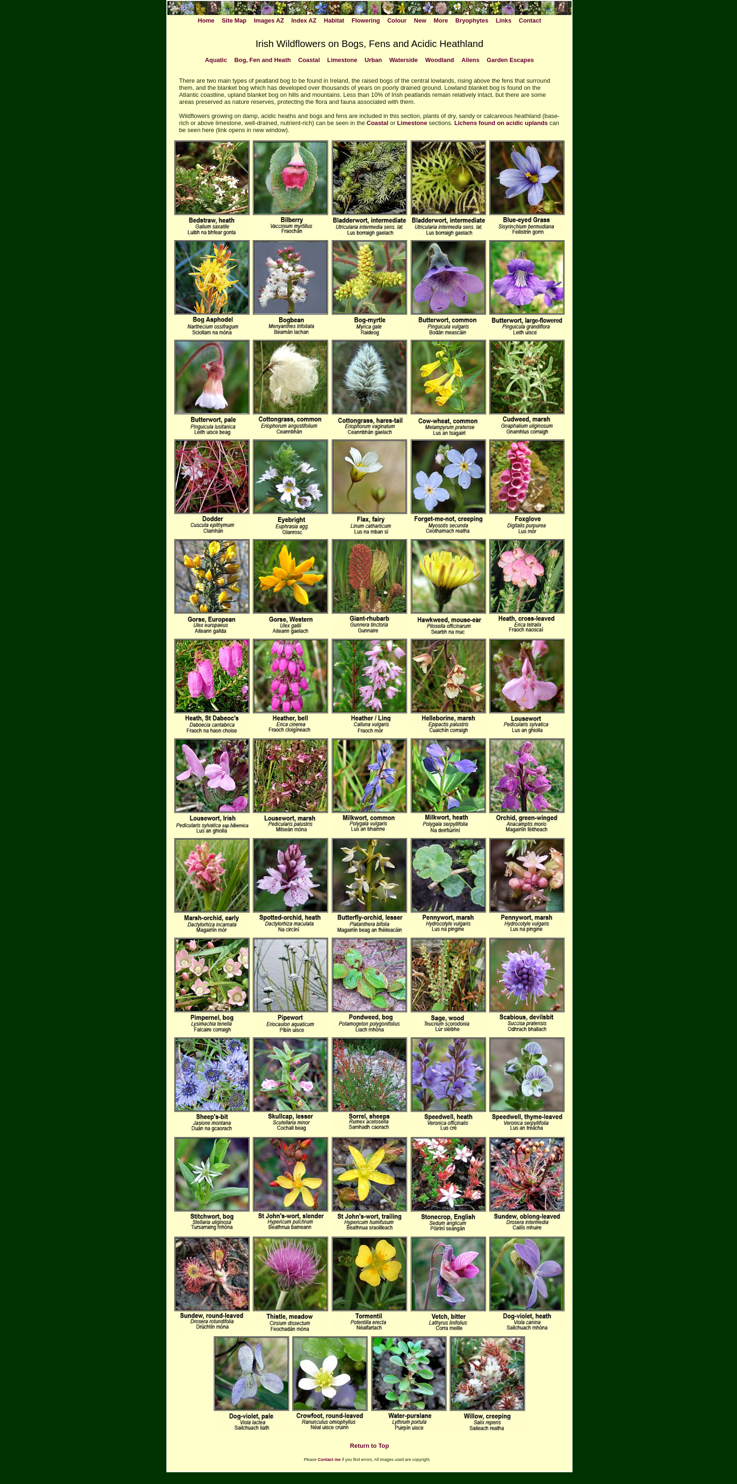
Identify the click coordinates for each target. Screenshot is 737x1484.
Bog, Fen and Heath (263, 59)
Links (503, 20)
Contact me (329, 1459)
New (420, 20)
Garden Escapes (510, 59)
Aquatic (216, 59)
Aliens (470, 59)
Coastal (309, 59)
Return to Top (369, 1445)
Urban (373, 59)
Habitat (334, 20)
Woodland (439, 59)
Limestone (342, 59)
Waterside (403, 59)
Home (206, 20)
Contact (530, 20)
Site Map (234, 20)
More (441, 20)
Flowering (366, 20)
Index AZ (304, 20)
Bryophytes (471, 20)
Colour (397, 20)
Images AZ (269, 20)
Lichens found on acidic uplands (501, 122)
